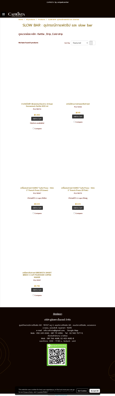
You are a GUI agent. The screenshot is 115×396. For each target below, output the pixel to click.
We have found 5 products (28, 42)
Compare (38, 128)
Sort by (67, 43)
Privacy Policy (28, 392)
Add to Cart (37, 119)
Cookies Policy (42, 392)
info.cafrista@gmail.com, (55, 330)
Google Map (73, 330)
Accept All (95, 391)
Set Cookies (82, 391)
